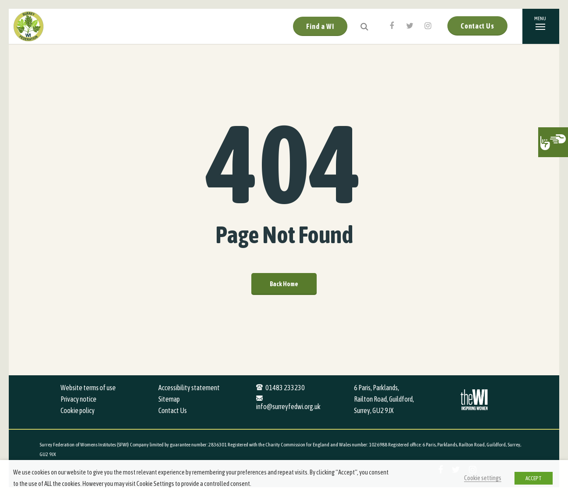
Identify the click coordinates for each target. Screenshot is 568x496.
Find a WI (320, 26)
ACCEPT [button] (533, 478)
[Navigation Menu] (540, 26)
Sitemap (169, 399)
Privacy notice (78, 399)
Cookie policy (78, 410)
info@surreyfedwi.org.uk (288, 406)
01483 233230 (285, 388)
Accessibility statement (189, 388)
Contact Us (477, 26)
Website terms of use (88, 388)
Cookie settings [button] (482, 478)
